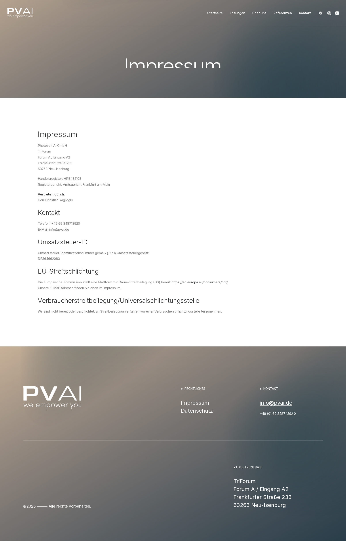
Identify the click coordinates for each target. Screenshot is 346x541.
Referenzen (283, 13)
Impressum (195, 403)
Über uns (259, 13)
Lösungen (237, 13)
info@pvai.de (276, 403)
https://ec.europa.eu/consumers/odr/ (199, 282)
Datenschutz (197, 411)
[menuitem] (215, 13)
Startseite (215, 13)
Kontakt (305, 13)
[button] (322, 13)
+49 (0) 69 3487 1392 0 (278, 414)
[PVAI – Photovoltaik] (19, 13)
